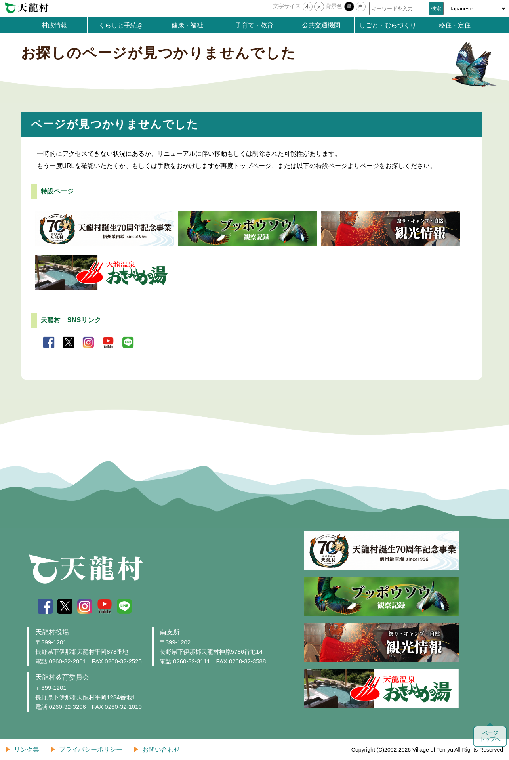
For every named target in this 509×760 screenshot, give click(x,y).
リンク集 (26, 749)
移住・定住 (455, 25)
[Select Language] (477, 8)
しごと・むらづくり (387, 25)
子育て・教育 (254, 25)
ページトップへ (490, 736)
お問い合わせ (161, 749)
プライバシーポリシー (90, 749)
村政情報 (54, 25)
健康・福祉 (187, 25)
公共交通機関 (321, 25)
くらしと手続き (121, 25)
